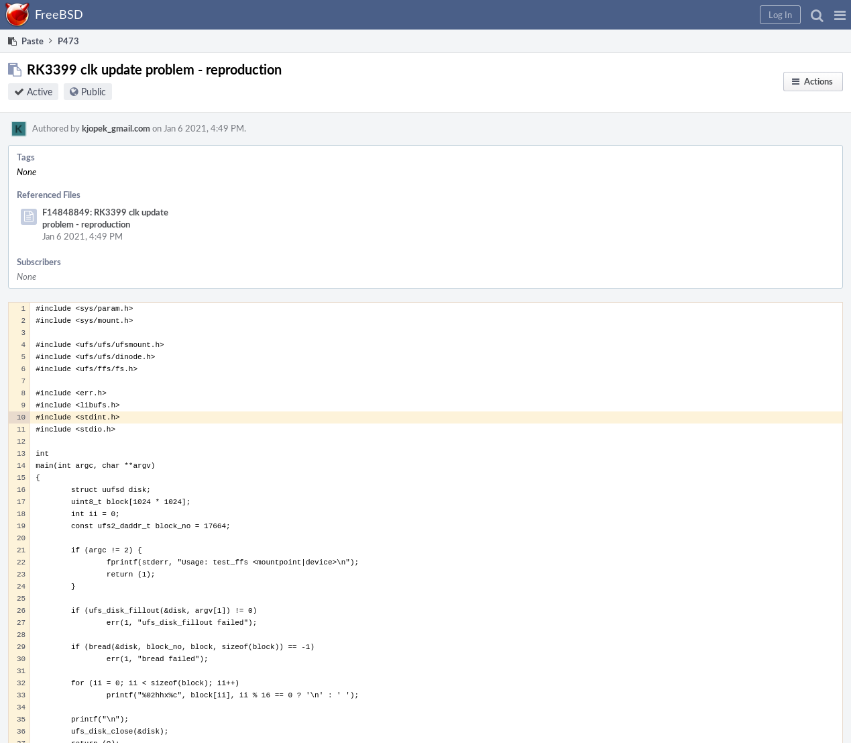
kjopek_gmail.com (116, 128)
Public (93, 91)
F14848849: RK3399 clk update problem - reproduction (105, 218)
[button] (840, 15)
